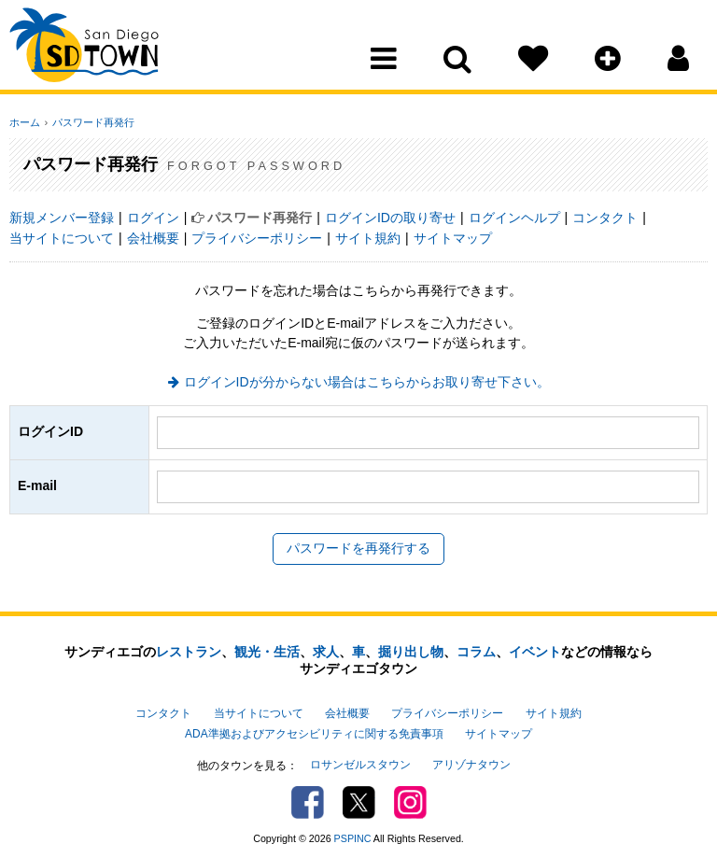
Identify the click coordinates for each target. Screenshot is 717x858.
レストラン (188, 651)
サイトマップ (453, 238)
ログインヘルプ (514, 217)
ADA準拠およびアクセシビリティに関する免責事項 (314, 731)
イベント (535, 651)
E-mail (37, 485)
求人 (326, 651)
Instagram (410, 797)
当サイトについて (61, 238)
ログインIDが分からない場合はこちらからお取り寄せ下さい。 (367, 381)
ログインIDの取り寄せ (390, 217)
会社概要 (153, 238)
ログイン (153, 217)
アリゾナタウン (471, 760)
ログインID (50, 431)
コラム (476, 651)
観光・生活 (267, 651)
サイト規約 (368, 238)
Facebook (307, 797)
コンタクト (605, 217)
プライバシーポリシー (256, 238)
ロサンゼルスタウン (360, 760)
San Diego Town (91, 51)
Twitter (359, 797)
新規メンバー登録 (61, 217)
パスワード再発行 (90, 122)
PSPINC (353, 833)
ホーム (24, 122)
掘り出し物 (410, 651)
